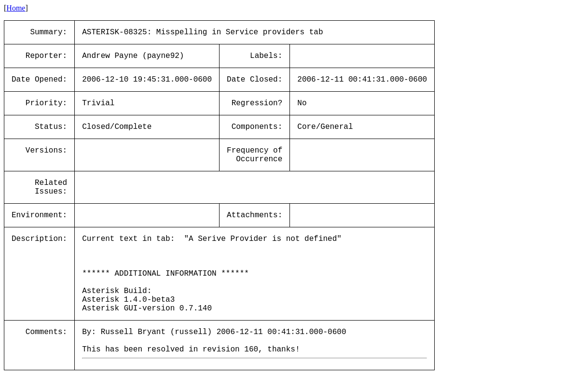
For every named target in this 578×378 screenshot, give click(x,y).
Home (15, 8)
